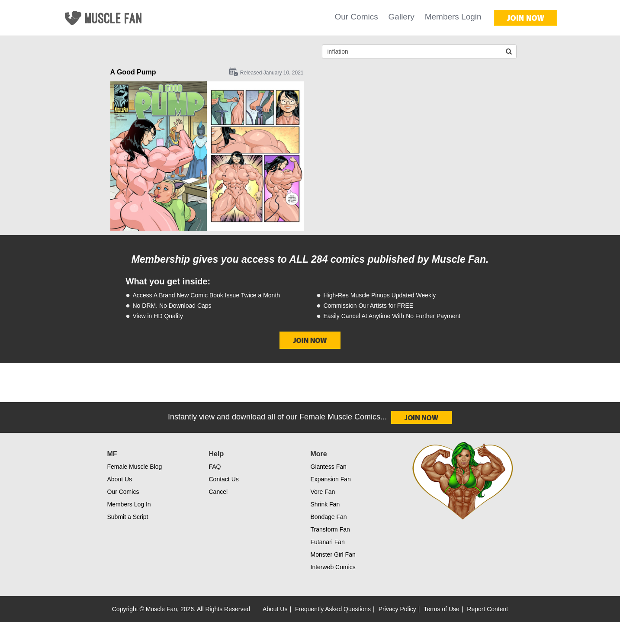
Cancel (218, 491)
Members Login (453, 16)
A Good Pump (133, 72)
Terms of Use (441, 609)
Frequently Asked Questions (333, 609)
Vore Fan (323, 491)
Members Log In (129, 504)
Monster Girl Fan (333, 554)
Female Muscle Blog (134, 466)
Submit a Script (127, 516)
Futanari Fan (328, 541)
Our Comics (356, 16)
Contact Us (224, 479)
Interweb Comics (333, 567)
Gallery (401, 16)
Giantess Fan (329, 466)
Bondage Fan (329, 516)
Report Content (487, 609)
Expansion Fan (331, 479)
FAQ (215, 466)
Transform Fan (330, 529)
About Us (119, 479)
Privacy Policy (397, 609)
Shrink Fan (325, 504)
